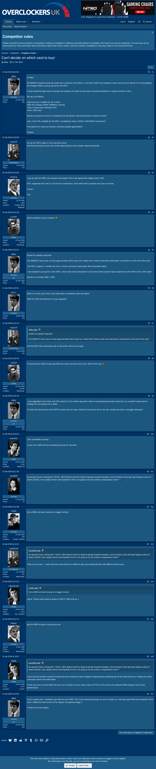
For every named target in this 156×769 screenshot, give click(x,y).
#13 (152, 544)
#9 (153, 396)
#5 (153, 250)
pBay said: (33, 330)
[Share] (149, 72)
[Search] (147, 21)
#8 (153, 358)
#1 (153, 72)
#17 (152, 694)
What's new (21, 22)
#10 (152, 434)
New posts (7, 26)
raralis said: (33, 588)
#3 (153, 173)
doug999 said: (35, 550)
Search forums (20, 26)
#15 (152, 619)
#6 (153, 288)
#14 (152, 582)
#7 (153, 323)
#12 (152, 507)
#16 (152, 656)
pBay (6, 62)
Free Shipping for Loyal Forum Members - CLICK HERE (104, 17)
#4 (153, 212)
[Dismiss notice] (152, 32)
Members (36, 22)
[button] (28, 21)
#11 (152, 472)
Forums (8, 22)
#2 (153, 137)
